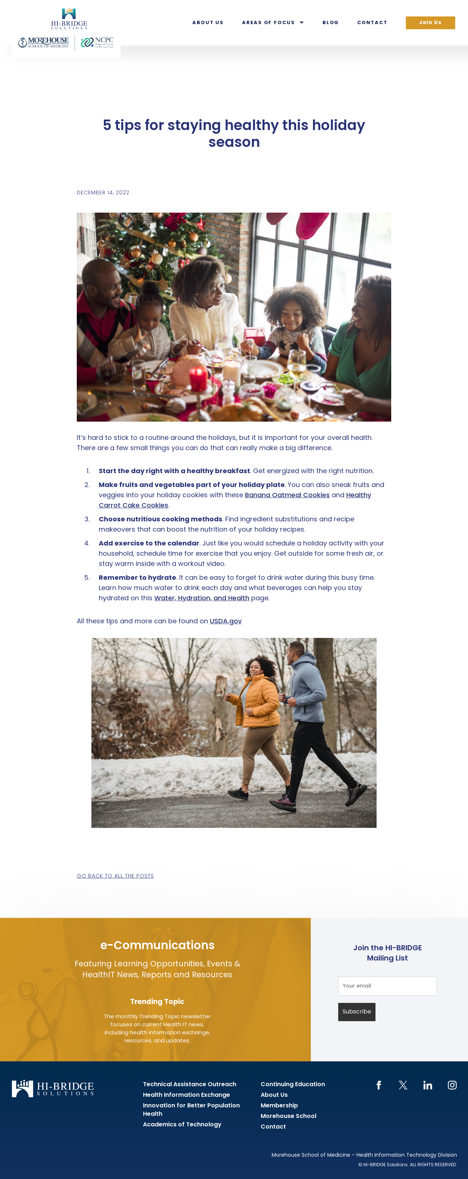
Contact (372, 22)
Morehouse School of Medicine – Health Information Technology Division (364, 1155)
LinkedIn (428, 1085)
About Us (208, 22)
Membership (279, 1106)
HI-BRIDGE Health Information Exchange (65, 29)
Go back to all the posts (115, 876)
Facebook (379, 1085)
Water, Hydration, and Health (201, 598)
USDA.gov (226, 621)
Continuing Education (293, 1085)
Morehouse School (288, 1116)
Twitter (403, 1085)
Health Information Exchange (186, 1095)
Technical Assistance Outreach (189, 1085)
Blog (330, 22)
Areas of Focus (268, 22)
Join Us (430, 22)
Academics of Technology (182, 1125)
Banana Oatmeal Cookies (287, 495)
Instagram (452, 1085)
